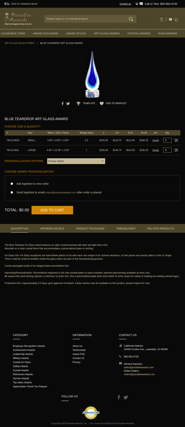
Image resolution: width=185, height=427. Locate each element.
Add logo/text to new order (31, 183)
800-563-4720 (131, 356)
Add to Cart (52, 210)
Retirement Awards (23, 374)
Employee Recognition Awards (29, 346)
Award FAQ (79, 354)
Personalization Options (24, 161)
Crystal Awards (138, 33)
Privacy (76, 362)
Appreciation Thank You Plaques (30, 386)
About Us (77, 346)
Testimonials (79, 350)
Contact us (125, 4)
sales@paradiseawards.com (139, 367)
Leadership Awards (23, 354)
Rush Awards (167, 33)
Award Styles (76, 33)
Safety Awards (20, 366)
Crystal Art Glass (22, 362)
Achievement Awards (24, 350)
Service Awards (21, 378)
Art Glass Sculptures (19, 43)
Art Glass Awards (107, 33)
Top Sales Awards (22, 382)
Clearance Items (13, 33)
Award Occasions (45, 33)
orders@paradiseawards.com (139, 374)
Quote (155, 140)
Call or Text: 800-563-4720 (161, 3)
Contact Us (78, 358)
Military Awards (21, 358)
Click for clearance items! (24, 4)
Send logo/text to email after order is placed (92, 192)
